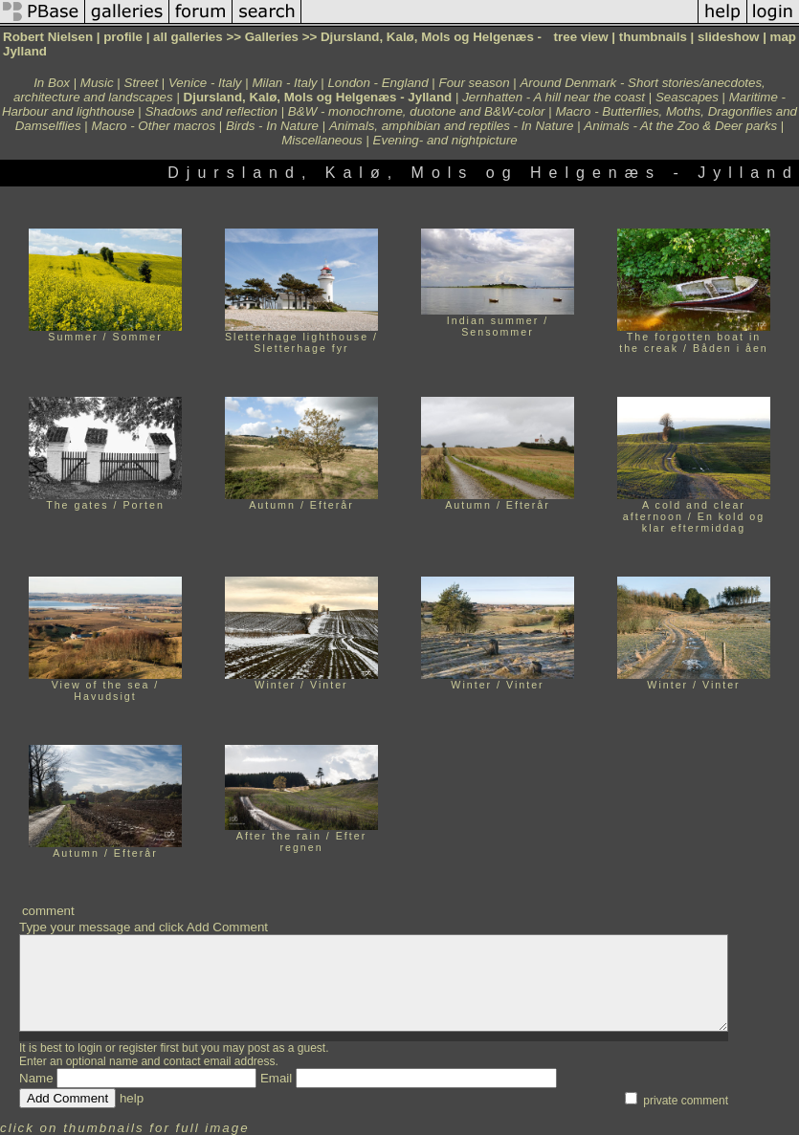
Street (141, 83)
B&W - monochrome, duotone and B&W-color (416, 111)
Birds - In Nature (272, 126)
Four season (474, 83)
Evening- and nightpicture (445, 140)
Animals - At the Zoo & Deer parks (680, 126)
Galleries (272, 37)
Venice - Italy (205, 83)
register (138, 1048)
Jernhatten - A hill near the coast (553, 97)
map (783, 37)
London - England (377, 83)
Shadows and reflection (210, 111)
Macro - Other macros (153, 126)
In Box (51, 83)
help (132, 1098)
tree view (581, 37)
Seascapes (687, 97)
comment (48, 911)
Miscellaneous (321, 140)
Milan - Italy (284, 83)
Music (97, 83)
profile (123, 37)
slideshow (728, 37)
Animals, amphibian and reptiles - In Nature (451, 126)
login (89, 1048)
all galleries (188, 37)
